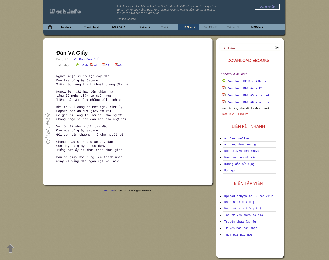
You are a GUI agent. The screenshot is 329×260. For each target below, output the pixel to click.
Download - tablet (246, 95)
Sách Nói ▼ (119, 27)
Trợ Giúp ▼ (257, 27)
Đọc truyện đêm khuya (241, 151)
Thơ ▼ (165, 27)
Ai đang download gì (241, 144)
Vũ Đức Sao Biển (87, 59)
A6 (118, 65)
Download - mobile (246, 102)
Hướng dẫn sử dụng (239, 164)
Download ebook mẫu (240, 157)
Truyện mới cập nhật (240, 228)
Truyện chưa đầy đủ (240, 221)
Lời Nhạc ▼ (189, 27)
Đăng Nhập (228, 114)
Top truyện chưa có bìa (243, 215)
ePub (82, 65)
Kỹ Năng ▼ (144, 27)
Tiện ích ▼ (233, 27)
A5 (105, 65)
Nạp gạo (230, 170)
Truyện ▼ (66, 27)
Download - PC (242, 88)
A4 (93, 65)
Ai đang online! (237, 138)
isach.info (109, 190)
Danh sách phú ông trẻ (242, 208)
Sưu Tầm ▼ (210, 27)
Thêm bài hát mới (238, 235)
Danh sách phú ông (239, 202)
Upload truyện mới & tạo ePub (248, 196)
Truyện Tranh (91, 27)
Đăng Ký (243, 114)
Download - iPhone (244, 81)
